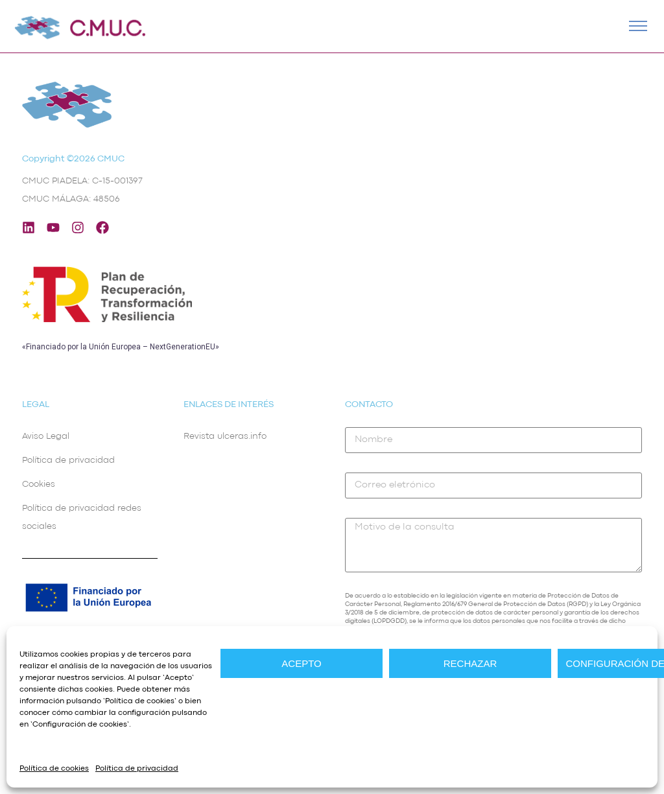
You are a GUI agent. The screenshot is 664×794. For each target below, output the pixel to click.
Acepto (301, 663)
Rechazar (470, 663)
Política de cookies (139, 701)
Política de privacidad (136, 768)
